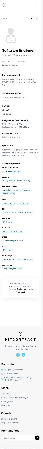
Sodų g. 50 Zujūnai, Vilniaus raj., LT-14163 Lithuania (16, 378)
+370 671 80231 (9, 373)
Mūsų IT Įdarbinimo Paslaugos (14, 397)
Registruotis (22, 289)
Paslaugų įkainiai (8, 401)
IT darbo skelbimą (9, 419)
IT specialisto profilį (9, 423)
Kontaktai (5, 405)
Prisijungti (20, 292)
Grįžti (5, 18)
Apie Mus (5, 393)
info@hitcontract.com (12, 370)
